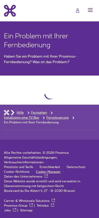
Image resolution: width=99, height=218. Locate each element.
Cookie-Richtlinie (17, 171)
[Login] (77, 10)
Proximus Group (18, 205)
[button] (90, 10)
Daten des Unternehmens (26, 176)
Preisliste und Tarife (18, 167)
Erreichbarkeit (50, 167)
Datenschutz (76, 167)
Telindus (45, 205)
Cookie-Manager (48, 171)
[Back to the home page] (10, 10)
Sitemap (26, 210)
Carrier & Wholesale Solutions (29, 200)
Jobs (10, 210)
